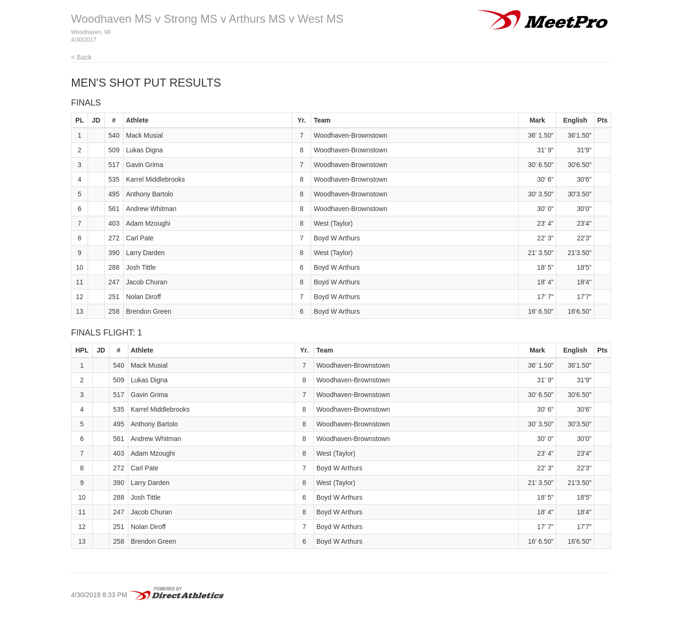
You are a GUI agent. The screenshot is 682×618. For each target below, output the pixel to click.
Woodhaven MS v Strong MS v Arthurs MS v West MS (207, 18)
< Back (81, 57)
